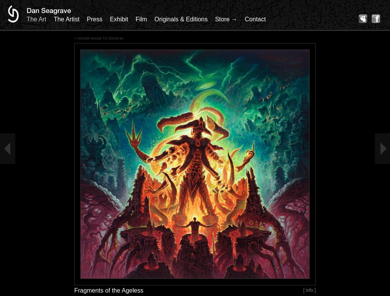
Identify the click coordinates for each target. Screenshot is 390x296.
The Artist (67, 19)
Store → (226, 19)
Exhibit (119, 19)
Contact (255, 19)
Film (141, 19)
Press (94, 19)
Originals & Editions (181, 19)
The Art (36, 19)
